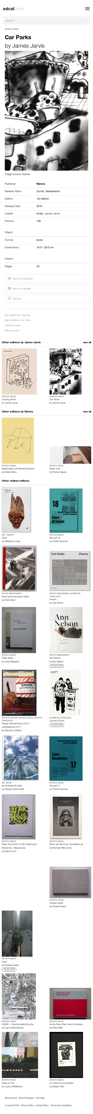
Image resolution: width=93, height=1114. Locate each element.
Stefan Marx (11, 472)
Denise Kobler (56, 903)
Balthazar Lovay (12, 541)
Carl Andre (58, 603)
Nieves (28, 412)
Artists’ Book (12, 29)
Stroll (4, 538)
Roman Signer (60, 472)
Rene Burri (10, 600)
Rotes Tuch (55, 469)
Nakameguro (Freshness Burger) (18, 469)
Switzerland (53, 191)
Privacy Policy (27, 1106)
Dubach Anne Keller (14, 789)
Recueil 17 (55, 786)
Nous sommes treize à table (15, 597)
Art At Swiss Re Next (12, 786)
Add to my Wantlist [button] (19, 289)
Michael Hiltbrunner (62, 848)
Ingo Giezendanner (14, 1028)
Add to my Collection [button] (20, 278)
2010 (39, 206)
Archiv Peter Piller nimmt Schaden (66, 1024)
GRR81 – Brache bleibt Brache (17, 1024)
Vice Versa (25, 320)
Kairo (4, 962)
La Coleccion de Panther (62, 1083)
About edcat (11, 1098)
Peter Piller (58, 1028)
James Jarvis (28, 47)
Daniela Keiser (12, 965)
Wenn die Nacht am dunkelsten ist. (66, 844)
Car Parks (54, 400)
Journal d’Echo (57, 721)
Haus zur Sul (8, 1083)
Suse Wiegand (12, 662)
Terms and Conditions (61, 1106)
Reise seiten (7, 658)
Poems (53, 600)
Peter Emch (10, 851)
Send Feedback (26, 1098)
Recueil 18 (55, 538)
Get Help (40, 1098)
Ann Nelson (55, 658)
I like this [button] (14, 298)
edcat (17, 326)
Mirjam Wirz (58, 1087)
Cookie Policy (42, 1106)
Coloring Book (9, 400)
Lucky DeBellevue (13, 1087)
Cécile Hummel (60, 541)
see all (87, 342)
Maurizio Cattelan (13, 731)
